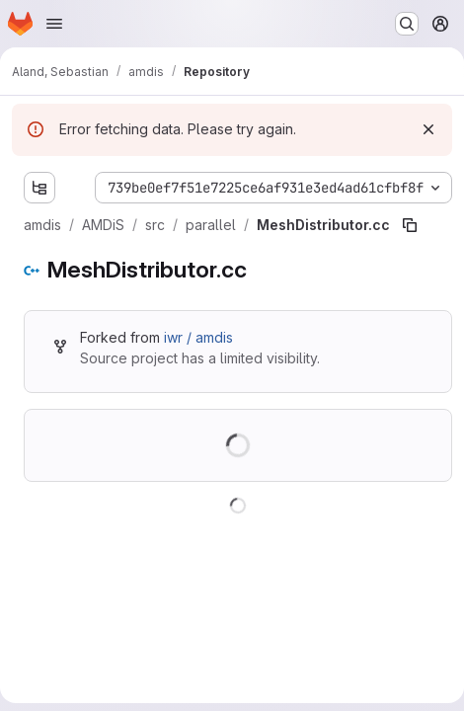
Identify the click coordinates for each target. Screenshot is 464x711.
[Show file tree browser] (39, 187)
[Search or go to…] (407, 24)
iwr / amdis (198, 337)
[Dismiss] (428, 129)
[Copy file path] (409, 225)
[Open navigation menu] (54, 24)
